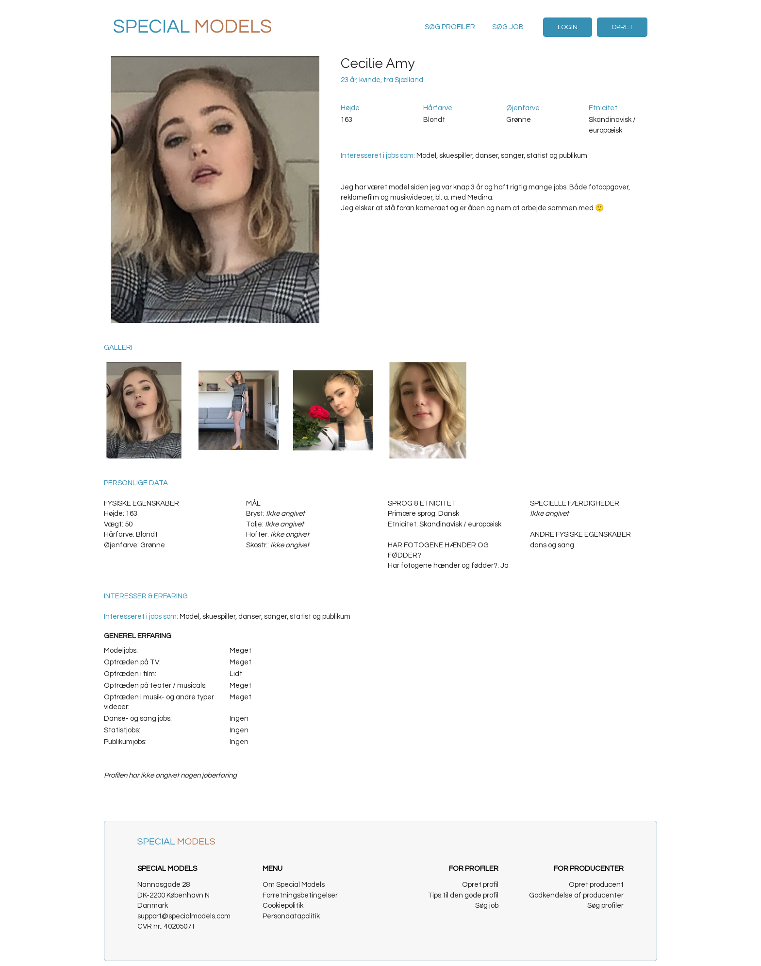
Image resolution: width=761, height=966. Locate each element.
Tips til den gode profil (463, 895)
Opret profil (480, 884)
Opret (622, 27)
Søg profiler (450, 27)
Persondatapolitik (291, 916)
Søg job (508, 27)
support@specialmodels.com (184, 916)
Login (568, 27)
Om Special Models (294, 884)
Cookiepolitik (283, 905)
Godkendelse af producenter (576, 895)
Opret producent (596, 884)
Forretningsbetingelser (300, 895)
